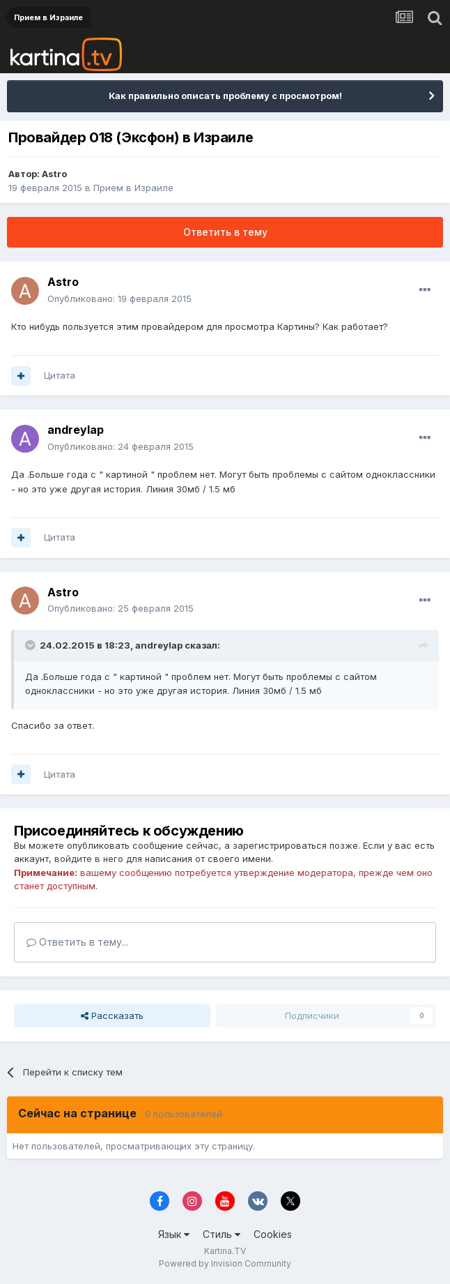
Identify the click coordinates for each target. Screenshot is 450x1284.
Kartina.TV (225, 1251)
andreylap (75, 430)
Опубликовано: (119, 298)
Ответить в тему (225, 232)
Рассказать (112, 1015)
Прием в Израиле (133, 187)
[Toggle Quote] (31, 645)
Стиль (221, 1234)
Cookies (273, 1234)
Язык (173, 1234)
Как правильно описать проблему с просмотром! (225, 95)
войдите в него (88, 858)
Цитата (59, 375)
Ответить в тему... (77, 942)
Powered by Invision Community (225, 1263)
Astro (54, 173)
